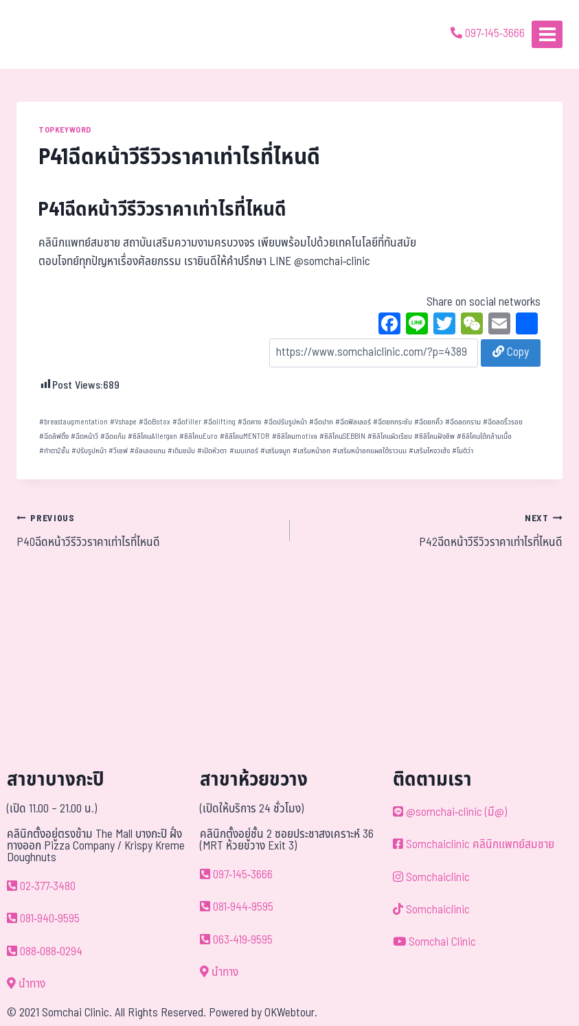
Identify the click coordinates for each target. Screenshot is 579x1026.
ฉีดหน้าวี (84, 436)
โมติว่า (462, 451)
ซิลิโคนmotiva (294, 436)
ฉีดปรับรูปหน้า (285, 422)
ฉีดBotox (154, 422)
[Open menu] (547, 34)
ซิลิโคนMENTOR (244, 436)
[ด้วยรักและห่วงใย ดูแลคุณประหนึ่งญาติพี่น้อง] (49, 34)
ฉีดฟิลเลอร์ (353, 422)
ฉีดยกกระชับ (392, 422)
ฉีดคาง (249, 422)
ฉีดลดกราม (463, 422)
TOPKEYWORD (64, 130)
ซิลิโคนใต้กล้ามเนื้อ (484, 436)
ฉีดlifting (219, 422)
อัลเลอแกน (148, 451)
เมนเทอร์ (243, 451)
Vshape (123, 422)
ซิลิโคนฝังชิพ (434, 436)
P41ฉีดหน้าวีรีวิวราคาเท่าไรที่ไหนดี (162, 210)
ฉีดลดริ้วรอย (503, 422)
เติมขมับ (181, 451)
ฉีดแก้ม (113, 436)
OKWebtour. (290, 1013)
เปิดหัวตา (212, 451)
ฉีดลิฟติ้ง (54, 436)
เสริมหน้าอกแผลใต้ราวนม (369, 451)
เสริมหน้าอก (311, 451)
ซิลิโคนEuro (198, 436)
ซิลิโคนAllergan (152, 436)
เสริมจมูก (275, 451)
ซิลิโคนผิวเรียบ (389, 436)
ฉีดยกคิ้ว (428, 422)
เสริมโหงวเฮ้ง (429, 451)
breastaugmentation (73, 422)
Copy (510, 352)
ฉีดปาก (321, 422)
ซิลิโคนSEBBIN (342, 436)
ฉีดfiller (186, 422)
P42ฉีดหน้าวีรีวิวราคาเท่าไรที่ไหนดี (432, 530)
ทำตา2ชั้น (54, 451)
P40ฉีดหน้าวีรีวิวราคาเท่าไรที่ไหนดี (147, 530)
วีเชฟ (118, 451)
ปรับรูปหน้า (88, 451)
